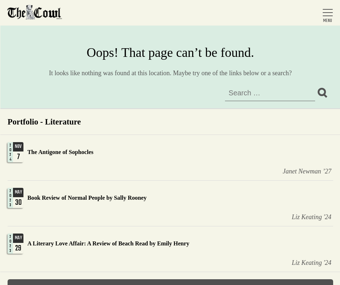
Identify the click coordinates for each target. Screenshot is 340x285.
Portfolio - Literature (44, 121)
